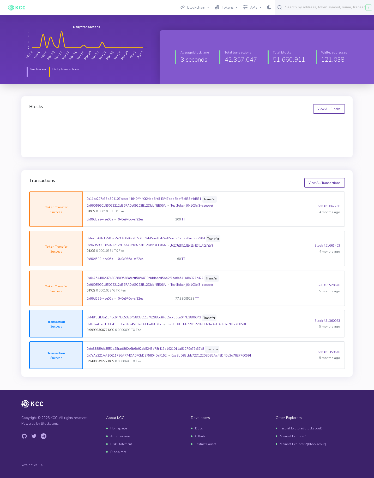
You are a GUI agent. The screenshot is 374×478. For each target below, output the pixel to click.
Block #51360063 (327, 321)
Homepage (118, 428)
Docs (199, 428)
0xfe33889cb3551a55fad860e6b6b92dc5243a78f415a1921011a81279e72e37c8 (145, 349)
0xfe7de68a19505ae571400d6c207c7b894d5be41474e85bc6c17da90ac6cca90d (146, 238)
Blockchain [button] (192, 7)
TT (183, 219)
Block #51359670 (327, 352)
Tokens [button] (224, 7)
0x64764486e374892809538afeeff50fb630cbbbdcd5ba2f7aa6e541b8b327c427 (145, 278)
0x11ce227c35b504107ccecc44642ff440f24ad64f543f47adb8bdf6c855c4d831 (144, 199)
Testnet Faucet (205, 444)
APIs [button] (250, 7)
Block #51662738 (327, 206)
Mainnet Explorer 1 (293, 436)
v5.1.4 (38, 465)
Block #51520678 (327, 285)
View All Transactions (325, 183)
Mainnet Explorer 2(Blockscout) (303, 444)
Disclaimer (118, 452)
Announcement (121, 436)
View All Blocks (329, 109)
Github (200, 436)
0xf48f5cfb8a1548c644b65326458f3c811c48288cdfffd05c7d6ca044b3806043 (144, 317)
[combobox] (328, 7)
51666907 (284, 124)
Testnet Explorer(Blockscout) (301, 428)
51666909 (122, 124)
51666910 (41, 124)
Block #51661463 (327, 246)
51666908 (203, 124)
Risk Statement (121, 444)
